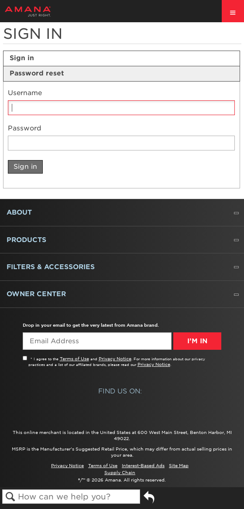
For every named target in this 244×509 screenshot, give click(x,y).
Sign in (22, 58)
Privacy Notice (115, 358)
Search (10, 497)
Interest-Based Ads (143, 465)
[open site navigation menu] (233, 11)
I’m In (197, 341)
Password (24, 128)
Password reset (37, 73)
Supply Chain (119, 472)
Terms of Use (74, 358)
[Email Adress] (97, 341)
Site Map (179, 465)
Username (25, 93)
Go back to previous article (149, 500)
